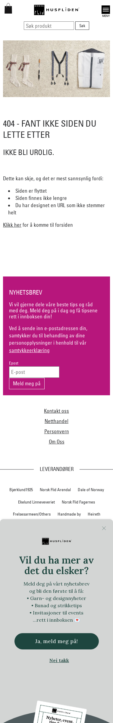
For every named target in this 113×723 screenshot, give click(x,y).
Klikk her (12, 225)
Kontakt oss (56, 411)
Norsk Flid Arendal (55, 489)
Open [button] (106, 9)
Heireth (94, 514)
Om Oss (56, 441)
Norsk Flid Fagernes (78, 502)
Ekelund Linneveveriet (36, 502)
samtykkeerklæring (29, 350)
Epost (13, 363)
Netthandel (56, 421)
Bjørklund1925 (21, 489)
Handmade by (69, 514)
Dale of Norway (91, 489)
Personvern (56, 431)
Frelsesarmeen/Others (32, 514)
